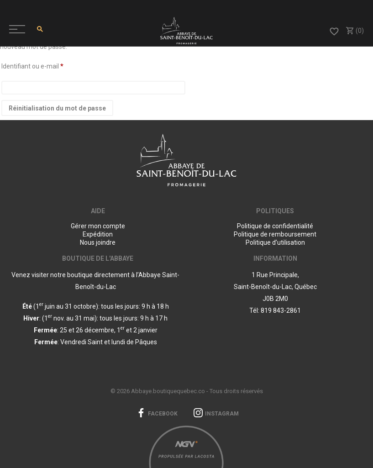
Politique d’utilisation (275, 242)
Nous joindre (98, 242)
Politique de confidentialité (275, 226)
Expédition (98, 234)
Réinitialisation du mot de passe (57, 108)
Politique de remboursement (275, 234)
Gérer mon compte (98, 226)
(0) (354, 30)
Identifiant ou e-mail (32, 66)
